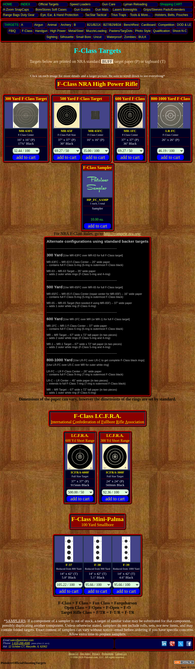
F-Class (27, 31)
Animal (52, 25)
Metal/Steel (76, 31)
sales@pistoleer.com (22, 640)
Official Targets (49, 4)
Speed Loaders (80, 4)
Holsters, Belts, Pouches (171, 15)
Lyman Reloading (135, 4)
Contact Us (121, 653)
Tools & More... (140, 15)
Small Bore (83, 37)
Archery (66, 25)
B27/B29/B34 (112, 25)
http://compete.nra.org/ (122, 234)
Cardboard (148, 25)
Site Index (85, 653)
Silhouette (66, 37)
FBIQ (12, 31)
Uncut (97, 37)
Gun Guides (82, 9)
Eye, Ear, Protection (59, 15)
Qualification (161, 31)
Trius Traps (118, 15)
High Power (58, 31)
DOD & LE (184, 25)
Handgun (41, 31)
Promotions (107, 653)
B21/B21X (94, 25)
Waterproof (114, 37)
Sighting (51, 37)
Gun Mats (101, 9)
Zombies (130, 37)
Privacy (96, 653)
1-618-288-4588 (21, 643)
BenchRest (131, 25)
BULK (142, 37)
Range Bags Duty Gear (19, 15)
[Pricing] (26, 151)
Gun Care (108, 4)
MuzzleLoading (96, 31)
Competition (166, 25)
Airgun (38, 25)
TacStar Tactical (96, 15)
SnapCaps (16, 9)
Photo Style (143, 31)
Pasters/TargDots (121, 31)
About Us (73, 653)
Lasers (125, 9)
